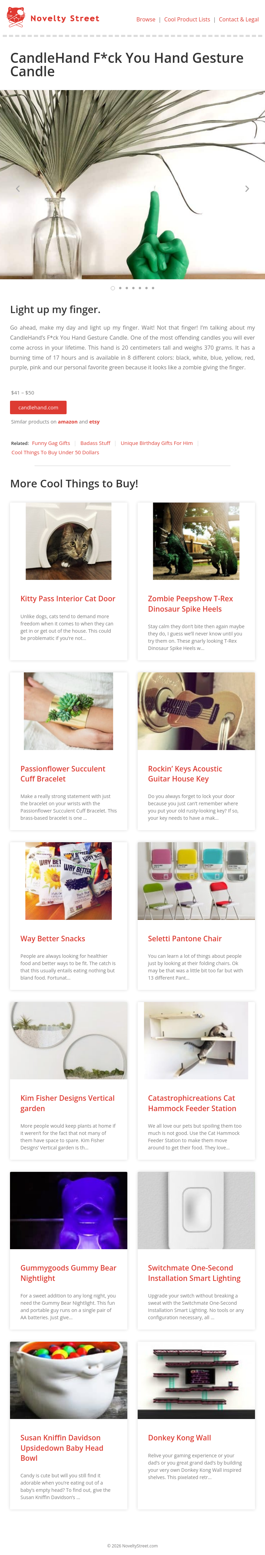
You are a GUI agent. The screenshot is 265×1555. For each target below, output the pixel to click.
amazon (68, 421)
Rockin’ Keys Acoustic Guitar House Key (185, 774)
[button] (38, 407)
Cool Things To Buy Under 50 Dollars (55, 452)
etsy (94, 421)
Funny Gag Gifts (51, 442)
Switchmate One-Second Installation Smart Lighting (194, 1273)
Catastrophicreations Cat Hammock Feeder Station (192, 1103)
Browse (145, 19)
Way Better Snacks (52, 938)
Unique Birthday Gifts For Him (157, 442)
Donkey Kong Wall (179, 1437)
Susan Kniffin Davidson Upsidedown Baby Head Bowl (62, 1448)
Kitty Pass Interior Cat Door (67, 598)
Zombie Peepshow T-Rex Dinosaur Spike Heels (190, 603)
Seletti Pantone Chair (185, 938)
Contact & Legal (239, 19)
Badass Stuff (95, 442)
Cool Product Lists (187, 19)
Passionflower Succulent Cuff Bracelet (62, 774)
